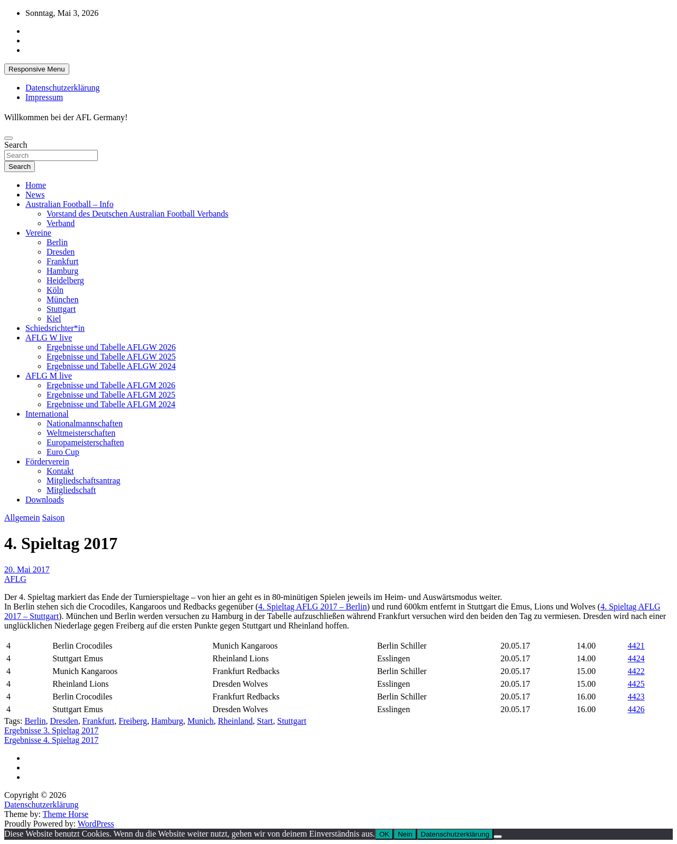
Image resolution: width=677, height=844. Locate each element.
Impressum (44, 97)
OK (384, 834)
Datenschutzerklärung (62, 87)
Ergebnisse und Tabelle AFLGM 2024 (111, 404)
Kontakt (60, 470)
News (34, 194)
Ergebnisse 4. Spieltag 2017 (51, 739)
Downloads (44, 499)
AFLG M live (48, 375)
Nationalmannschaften (85, 423)
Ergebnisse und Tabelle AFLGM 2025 (111, 394)
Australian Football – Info (69, 204)
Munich (200, 720)
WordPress (96, 823)
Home (35, 185)
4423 (636, 696)
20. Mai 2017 (27, 569)
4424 (636, 658)
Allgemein (22, 517)
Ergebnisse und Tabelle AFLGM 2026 (111, 385)
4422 (636, 671)
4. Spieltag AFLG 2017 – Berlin (312, 606)
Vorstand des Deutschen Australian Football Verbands (137, 213)
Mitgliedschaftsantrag (84, 480)
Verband (61, 223)
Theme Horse (66, 814)
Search (16, 144)
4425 (636, 683)
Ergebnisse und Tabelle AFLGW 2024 (111, 366)
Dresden (61, 251)
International (47, 413)
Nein (405, 834)
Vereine (38, 232)
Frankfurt (62, 261)
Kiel (54, 318)
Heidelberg (65, 280)
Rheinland (235, 720)
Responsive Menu (36, 69)
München (62, 299)
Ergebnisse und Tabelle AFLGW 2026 (111, 347)
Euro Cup (63, 451)
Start (265, 720)
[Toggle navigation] (8, 138)
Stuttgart (61, 308)
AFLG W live (48, 337)
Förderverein (47, 461)
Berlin (57, 242)
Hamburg (62, 270)
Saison (53, 517)
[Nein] (497, 836)
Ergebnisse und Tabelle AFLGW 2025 (111, 356)
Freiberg (132, 720)
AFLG (15, 578)
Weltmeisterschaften (81, 432)
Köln (55, 289)
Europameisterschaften (85, 442)
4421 (636, 645)
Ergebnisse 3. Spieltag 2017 (51, 730)
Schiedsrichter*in (55, 328)
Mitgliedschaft (71, 490)
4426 (636, 709)
